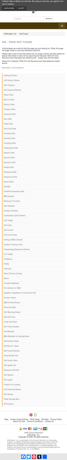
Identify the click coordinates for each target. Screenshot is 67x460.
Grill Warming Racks (12, 312)
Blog (6, 419)
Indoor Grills (9, 182)
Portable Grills (9, 134)
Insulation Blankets (11, 283)
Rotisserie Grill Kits (11, 370)
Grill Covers (8, 230)
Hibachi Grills (9, 153)
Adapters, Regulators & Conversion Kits (20, 293)
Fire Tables (8, 254)
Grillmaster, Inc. (10, 34)
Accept (21, 8)
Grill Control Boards (12, 351)
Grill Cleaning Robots (12, 90)
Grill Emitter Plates (11, 341)
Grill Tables (8, 220)
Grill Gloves (8, 394)
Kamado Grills (9, 138)
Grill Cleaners (9, 85)
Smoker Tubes (10, 298)
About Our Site (19, 421)
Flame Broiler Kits (11, 356)
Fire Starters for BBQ (12, 288)
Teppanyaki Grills (11, 148)
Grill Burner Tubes (11, 346)
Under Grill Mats (10, 322)
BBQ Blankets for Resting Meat (16, 336)
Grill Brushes (9, 332)
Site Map (45, 419)
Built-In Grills (9, 100)
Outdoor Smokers (11, 211)
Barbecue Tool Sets (12, 201)
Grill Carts (8, 225)
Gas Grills (8, 119)
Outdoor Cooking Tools (13, 245)
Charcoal (7, 269)
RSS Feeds (35, 419)
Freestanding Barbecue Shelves (17, 249)
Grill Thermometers (11, 327)
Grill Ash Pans (9, 317)
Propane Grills (9, 109)
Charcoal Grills (10, 114)
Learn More (9, 8)
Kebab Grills (9, 167)
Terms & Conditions (35, 421)
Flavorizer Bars (10, 307)
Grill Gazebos (9, 206)
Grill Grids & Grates (12, 80)
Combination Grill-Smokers (15, 216)
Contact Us (49, 421)
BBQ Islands (9, 196)
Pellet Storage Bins (11, 399)
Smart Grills (8, 95)
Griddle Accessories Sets (14, 192)
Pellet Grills (8, 124)
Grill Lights (8, 380)
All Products (8, 404)
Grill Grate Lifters (11, 361)
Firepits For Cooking (12, 385)
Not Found (24, 34)
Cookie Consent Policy (19, 419)
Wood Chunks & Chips (13, 274)
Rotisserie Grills (10, 172)
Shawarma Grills (10, 177)
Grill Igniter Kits (10, 365)
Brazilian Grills (9, 163)
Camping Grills (10, 143)
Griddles (7, 187)
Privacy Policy (56, 419)
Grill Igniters (8, 375)
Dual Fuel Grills (10, 129)
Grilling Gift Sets (10, 76)
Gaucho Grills (9, 158)
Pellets (6, 264)
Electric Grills (9, 105)
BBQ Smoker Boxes (12, 303)
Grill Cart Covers (10, 235)
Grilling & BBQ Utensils (13, 240)
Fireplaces (8, 259)
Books (6, 278)
